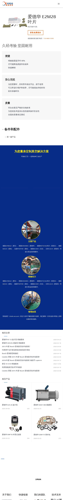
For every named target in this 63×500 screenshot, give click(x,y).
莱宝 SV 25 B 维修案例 (10, 364)
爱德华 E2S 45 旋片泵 (10, 405)
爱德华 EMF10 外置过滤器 (11, 434)
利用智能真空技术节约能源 (12, 367)
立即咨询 (38, 479)
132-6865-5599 (48, 38)
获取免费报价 (35, 33)
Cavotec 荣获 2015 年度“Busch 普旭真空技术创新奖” (21, 357)
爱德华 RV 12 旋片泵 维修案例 (13, 340)
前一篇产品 (10, 137)
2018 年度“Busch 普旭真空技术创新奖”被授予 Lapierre (22, 360)
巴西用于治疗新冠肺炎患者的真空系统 (16, 350)
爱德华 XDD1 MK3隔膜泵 (43, 405)
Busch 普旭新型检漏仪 (10, 353)
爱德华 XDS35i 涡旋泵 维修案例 (13, 343)
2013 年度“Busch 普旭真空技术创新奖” (16, 346)
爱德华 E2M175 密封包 (42, 435)
